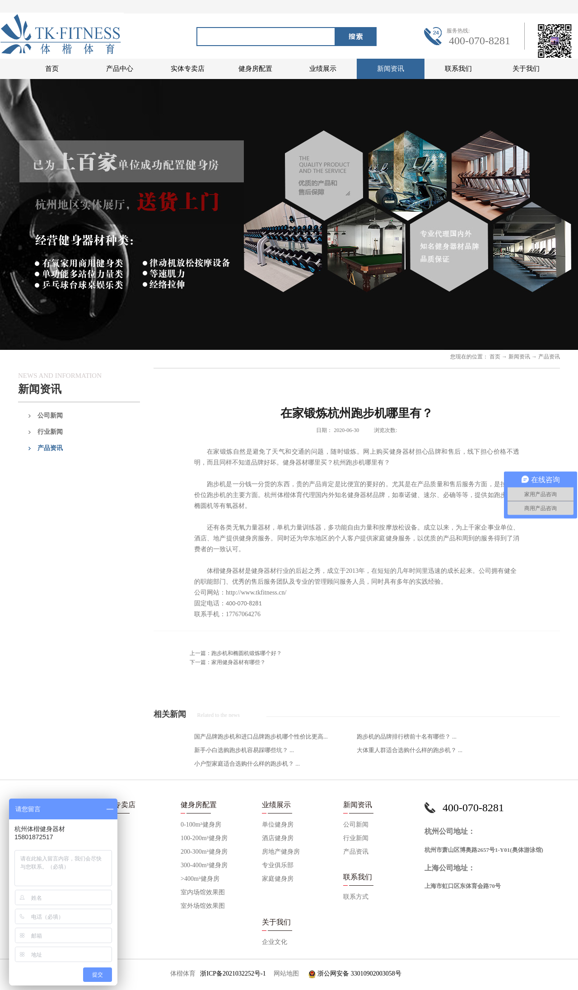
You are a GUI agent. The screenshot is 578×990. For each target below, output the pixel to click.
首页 (52, 68)
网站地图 (284, 973)
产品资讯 (549, 356)
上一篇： (236, 653)
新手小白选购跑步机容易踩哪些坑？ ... (244, 750)
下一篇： (228, 662)
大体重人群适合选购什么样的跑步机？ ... (409, 750)
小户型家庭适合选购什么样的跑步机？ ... (247, 763)
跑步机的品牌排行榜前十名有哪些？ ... (407, 736)
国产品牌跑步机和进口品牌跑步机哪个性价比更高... (261, 736)
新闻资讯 (519, 356)
